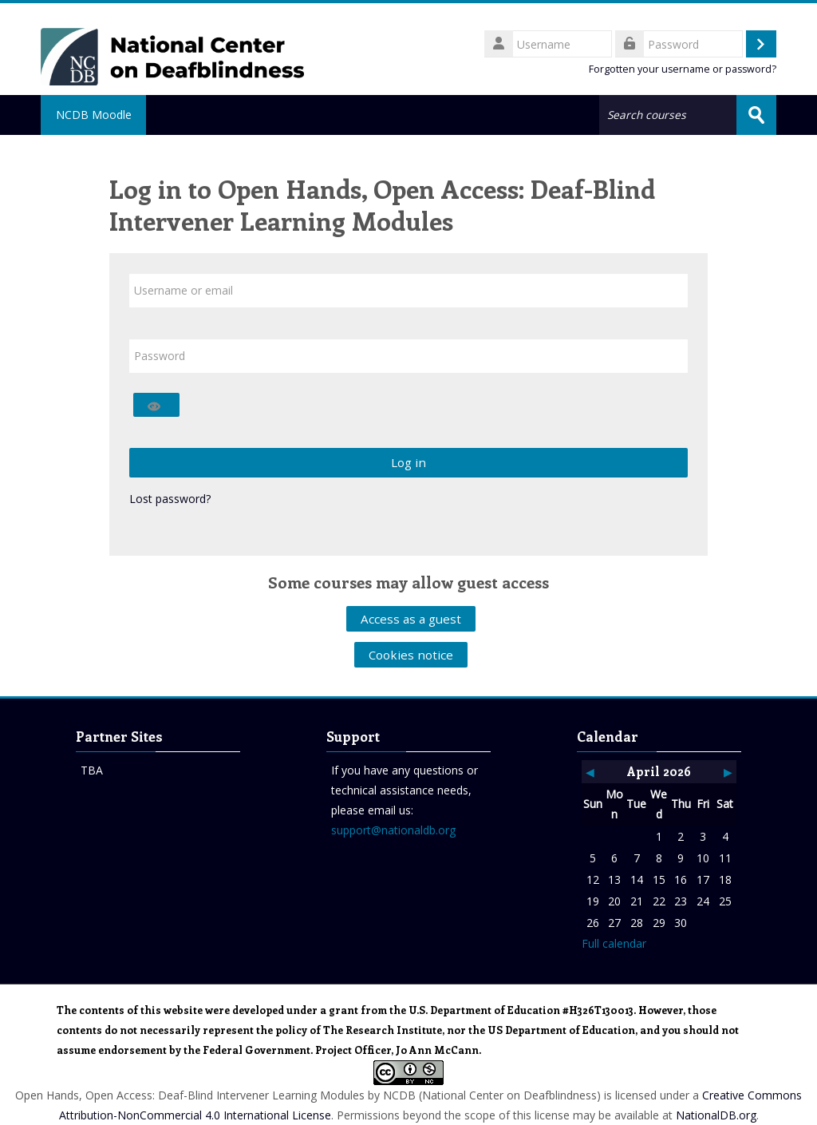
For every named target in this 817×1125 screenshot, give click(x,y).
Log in (408, 462)
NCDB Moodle (94, 114)
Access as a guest (411, 619)
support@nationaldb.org (393, 830)
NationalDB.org (716, 1115)
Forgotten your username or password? (682, 69)
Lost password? (170, 498)
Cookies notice (411, 655)
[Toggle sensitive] (156, 405)
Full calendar (614, 943)
